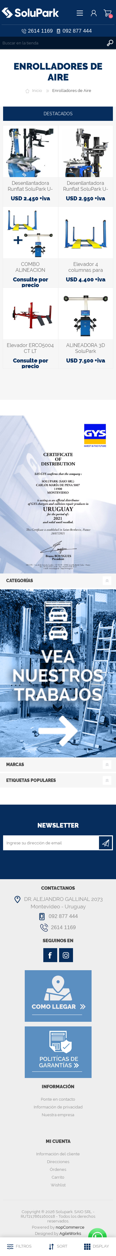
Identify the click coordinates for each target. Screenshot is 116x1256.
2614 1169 (40, 31)
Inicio (37, 90)
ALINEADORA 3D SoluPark (85, 348)
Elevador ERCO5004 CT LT (30, 348)
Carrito (107, 13)
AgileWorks (70, 1233)
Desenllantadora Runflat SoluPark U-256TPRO (85, 189)
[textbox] (52, 43)
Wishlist (58, 1185)
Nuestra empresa (58, 1114)
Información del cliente (58, 1154)
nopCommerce (70, 1227)
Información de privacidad (58, 1107)
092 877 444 (77, 31)
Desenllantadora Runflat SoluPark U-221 (30, 189)
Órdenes (58, 1169)
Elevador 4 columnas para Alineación (85, 270)
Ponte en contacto (58, 1099)
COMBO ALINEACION (30, 267)
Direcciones (58, 1161)
